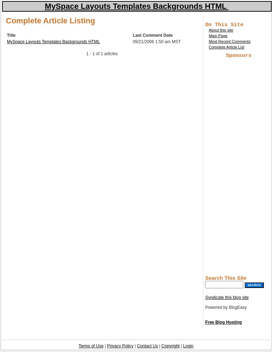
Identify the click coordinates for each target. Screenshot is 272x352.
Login (188, 348)
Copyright (171, 348)
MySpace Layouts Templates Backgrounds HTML (53, 41)
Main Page (218, 37)
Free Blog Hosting (223, 324)
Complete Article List (226, 48)
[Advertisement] (238, 167)
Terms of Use (91, 348)
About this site (221, 31)
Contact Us (147, 348)
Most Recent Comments (229, 42)
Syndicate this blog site (227, 299)
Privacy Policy (120, 348)
